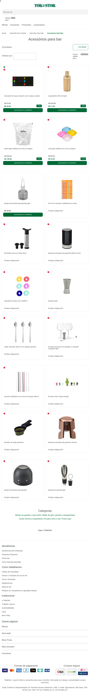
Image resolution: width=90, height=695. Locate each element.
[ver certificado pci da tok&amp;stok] (83, 672)
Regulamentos (7, 583)
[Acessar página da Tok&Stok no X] (55, 535)
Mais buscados (45, 646)
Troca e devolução (8, 579)
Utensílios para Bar (37, 33)
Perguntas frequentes (10, 554)
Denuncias (6, 558)
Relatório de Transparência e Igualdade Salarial (19, 591)
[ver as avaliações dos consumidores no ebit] (60, 672)
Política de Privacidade (10, 572)
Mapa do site (6, 587)
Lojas (4, 612)
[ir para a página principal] (44, 5)
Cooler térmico (25, 519)
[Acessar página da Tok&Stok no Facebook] (35, 535)
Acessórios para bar (55, 33)
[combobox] (25, 56)
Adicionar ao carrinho (23, 110)
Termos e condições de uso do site (14, 575)
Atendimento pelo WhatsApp (12, 551)
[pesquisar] (85, 12)
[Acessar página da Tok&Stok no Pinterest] (48, 535)
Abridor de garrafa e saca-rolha (28, 515)
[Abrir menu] (15, 5)
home (4, 33)
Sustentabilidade (8, 608)
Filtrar (80, 47)
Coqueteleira (37, 519)
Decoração (45, 633)
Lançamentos (39, 25)
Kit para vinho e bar (52, 519)
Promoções (26, 25)
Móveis (5, 25)
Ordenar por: (7, 56)
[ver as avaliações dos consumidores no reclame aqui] (72, 672)
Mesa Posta (45, 640)
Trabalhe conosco (8, 604)
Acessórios (14, 25)
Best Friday (6, 615)
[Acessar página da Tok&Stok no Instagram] (42, 535)
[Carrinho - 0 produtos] (86, 5)
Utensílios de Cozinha (18, 33)
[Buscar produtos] (45, 12)
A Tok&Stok (6, 600)
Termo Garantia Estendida (11, 562)
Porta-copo (66, 519)
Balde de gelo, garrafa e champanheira (59, 515)
